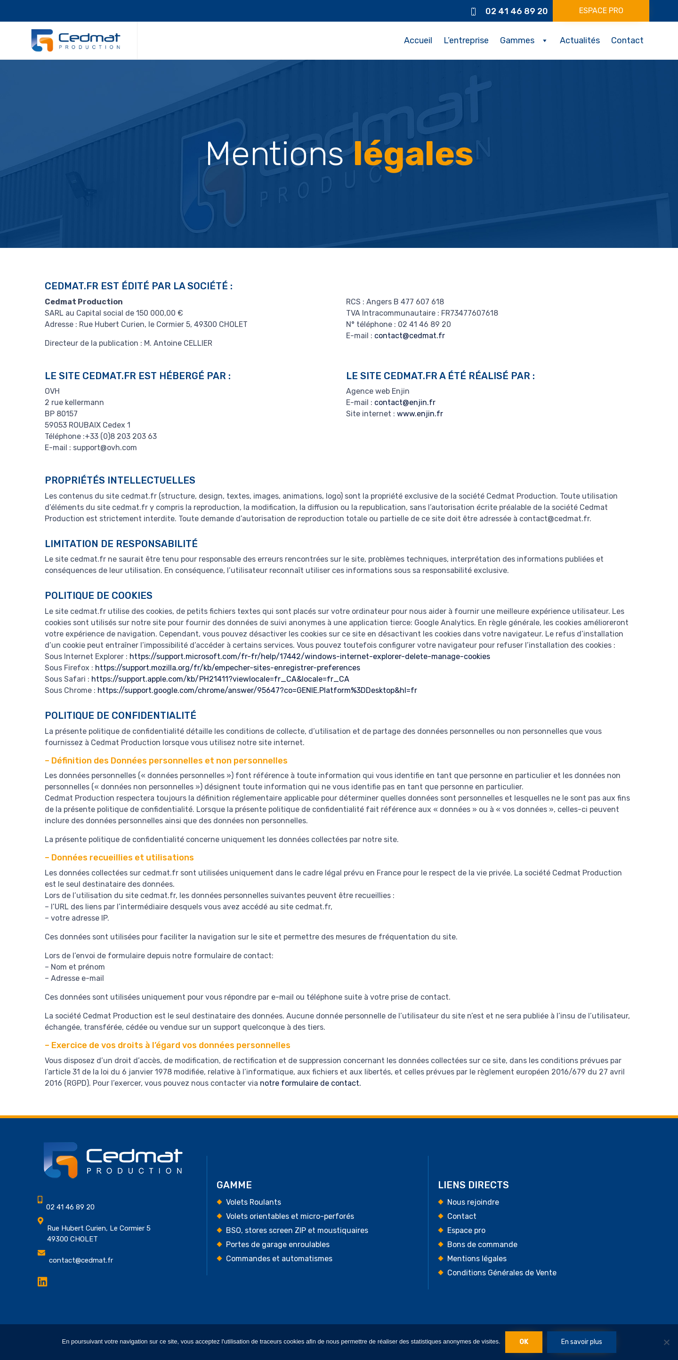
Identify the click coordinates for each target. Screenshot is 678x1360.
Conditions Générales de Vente (502, 1272)
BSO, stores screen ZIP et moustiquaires (297, 1230)
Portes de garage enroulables (278, 1244)
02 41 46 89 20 (516, 11)
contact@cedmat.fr (409, 335)
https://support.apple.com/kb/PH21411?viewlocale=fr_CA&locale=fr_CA (220, 679)
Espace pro (466, 1230)
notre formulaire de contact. (310, 1083)
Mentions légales (477, 1258)
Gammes (517, 40)
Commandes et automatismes (279, 1258)
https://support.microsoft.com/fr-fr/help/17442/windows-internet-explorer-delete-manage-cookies (309, 656)
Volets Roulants (253, 1202)
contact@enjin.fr (405, 402)
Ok (523, 1342)
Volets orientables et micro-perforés (290, 1216)
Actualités (580, 40)
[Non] (666, 1342)
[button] (601, 11)
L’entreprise (466, 40)
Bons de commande (482, 1244)
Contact (627, 40)
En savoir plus (581, 1342)
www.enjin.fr (420, 413)
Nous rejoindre (473, 1202)
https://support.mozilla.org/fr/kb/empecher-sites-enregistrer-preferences (227, 667)
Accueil (418, 40)
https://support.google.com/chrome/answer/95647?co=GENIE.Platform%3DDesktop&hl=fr (257, 690)
